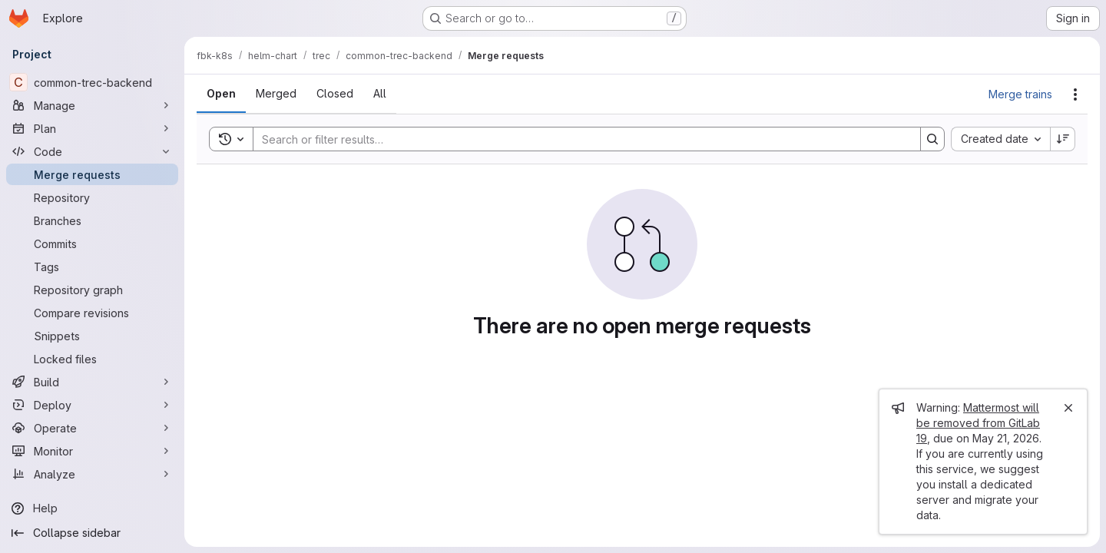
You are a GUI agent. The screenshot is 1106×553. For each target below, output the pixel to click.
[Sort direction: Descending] (1063, 139)
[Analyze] (92, 474)
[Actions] (1075, 94)
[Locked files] (92, 358)
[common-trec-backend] (92, 82)
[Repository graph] (92, 289)
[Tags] (92, 266)
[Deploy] (92, 405)
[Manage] (92, 105)
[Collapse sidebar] (92, 533)
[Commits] (92, 243)
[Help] (92, 508)
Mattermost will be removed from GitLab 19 (978, 423)
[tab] (221, 94)
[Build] (92, 381)
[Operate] (92, 428)
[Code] (92, 151)
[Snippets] (92, 335)
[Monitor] (92, 451)
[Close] (1068, 408)
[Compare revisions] (92, 312)
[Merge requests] (92, 174)
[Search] (579, 139)
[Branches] (92, 220)
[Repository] (92, 197)
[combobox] (1000, 139)
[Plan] (92, 128)
